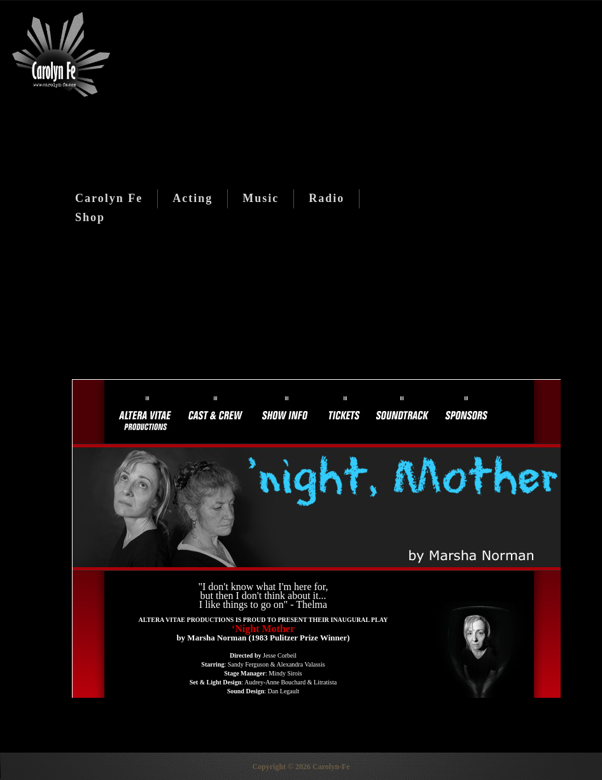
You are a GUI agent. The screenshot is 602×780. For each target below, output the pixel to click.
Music (260, 198)
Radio (326, 198)
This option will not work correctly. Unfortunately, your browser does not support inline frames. (316, 538)
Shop (90, 217)
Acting (192, 198)
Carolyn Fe (109, 198)
